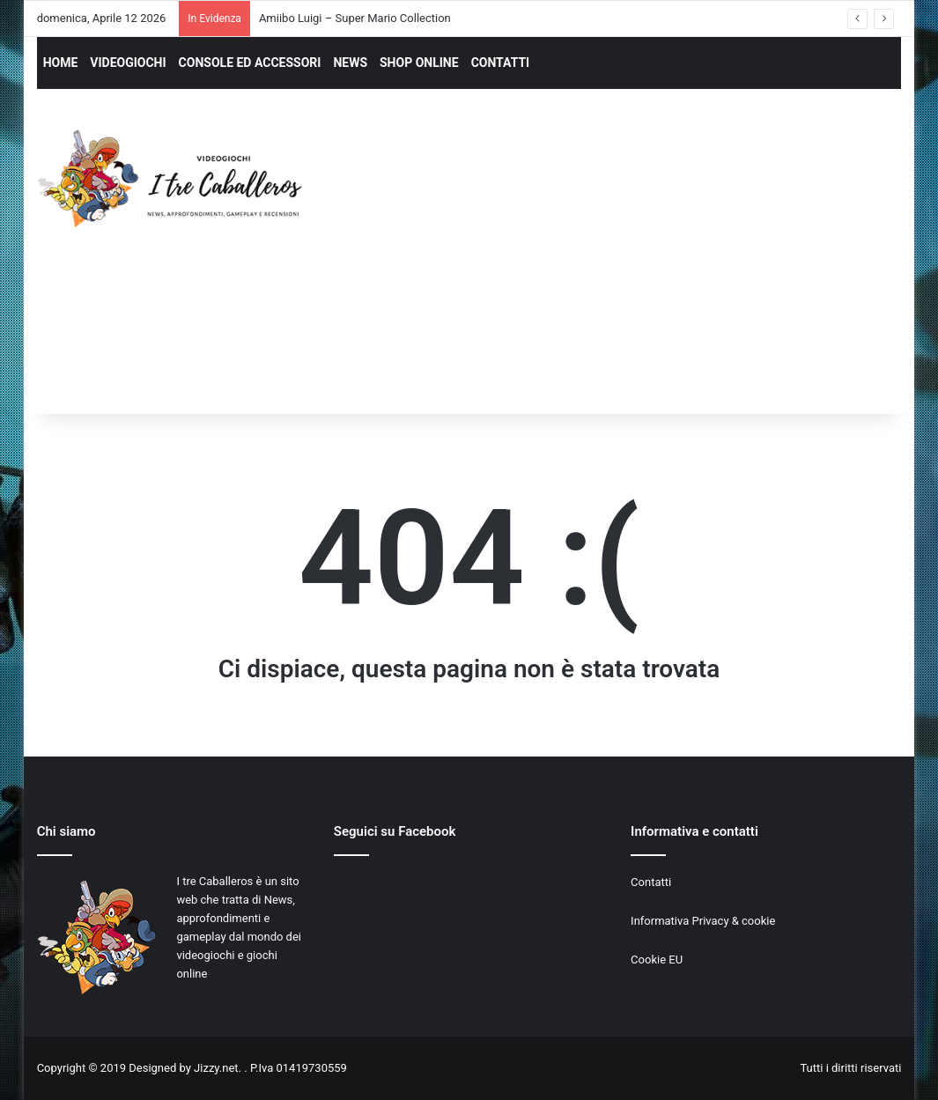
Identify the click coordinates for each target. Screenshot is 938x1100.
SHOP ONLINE (419, 62)
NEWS (350, 62)
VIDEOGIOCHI (128, 62)
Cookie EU (657, 959)
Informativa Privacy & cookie (703, 920)
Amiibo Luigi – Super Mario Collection (355, 18)
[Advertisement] (636, 267)
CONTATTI (500, 62)
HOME (60, 62)
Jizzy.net (216, 1067)
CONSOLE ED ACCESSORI (250, 62)
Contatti (651, 882)
